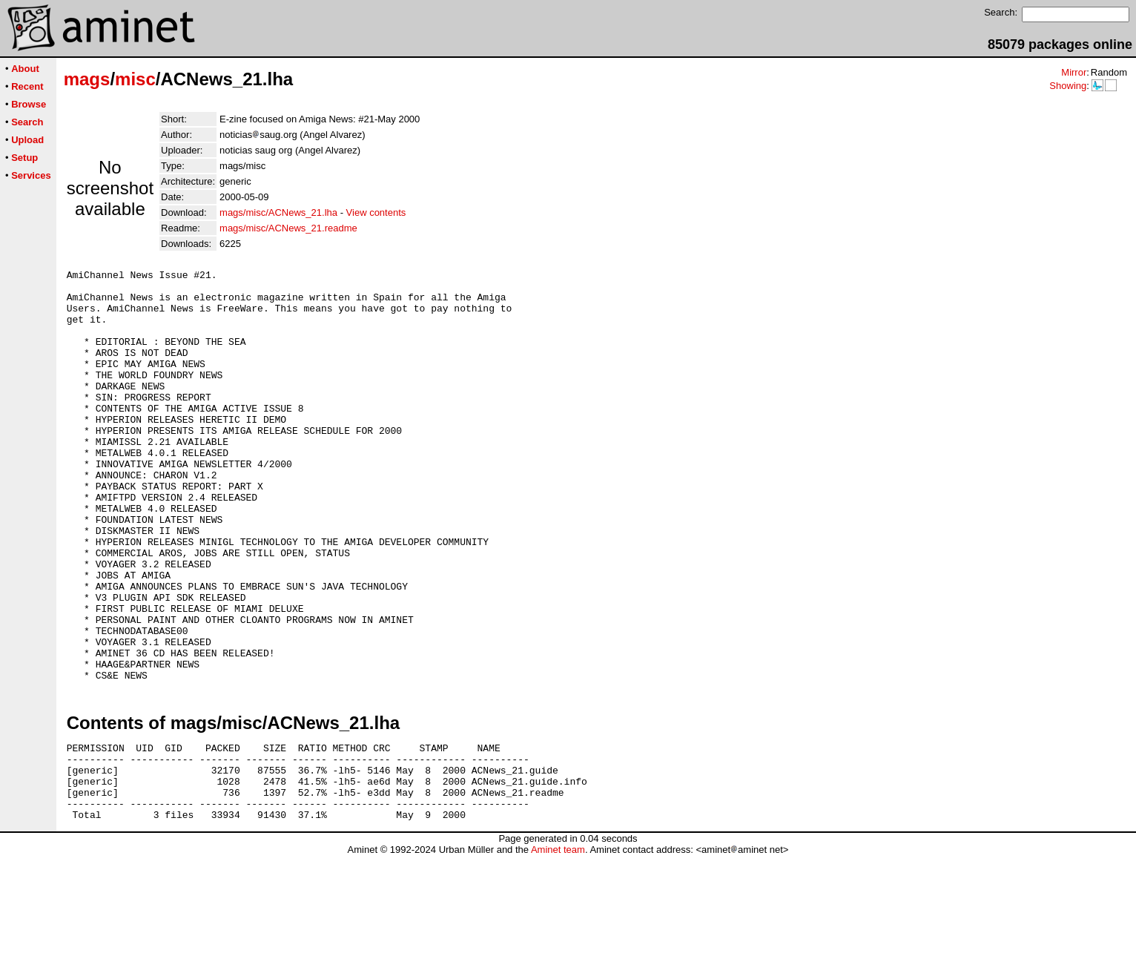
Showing (1067, 85)
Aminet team (558, 947)
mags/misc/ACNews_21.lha (278, 212)
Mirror (1073, 72)
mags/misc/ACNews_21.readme (288, 228)
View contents (376, 212)
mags (87, 79)
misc (135, 79)
